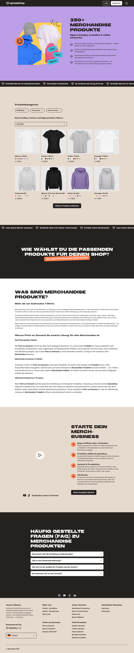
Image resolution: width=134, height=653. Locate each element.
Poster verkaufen (78, 632)
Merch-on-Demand (48, 629)
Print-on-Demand (48, 626)
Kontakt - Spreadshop (49, 608)
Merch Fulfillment (78, 617)
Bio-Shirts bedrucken (79, 635)
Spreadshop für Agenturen (81, 608)
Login (106, 3)
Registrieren (116, 3)
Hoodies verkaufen (78, 626)
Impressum (105, 608)
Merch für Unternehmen (80, 611)
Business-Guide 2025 (49, 632)
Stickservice (76, 614)
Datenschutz (106, 611)
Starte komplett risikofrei (83, 492)
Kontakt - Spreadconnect (50, 611)
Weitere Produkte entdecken (67, 206)
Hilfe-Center (46, 614)
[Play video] (40, 455)
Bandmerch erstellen (79, 638)
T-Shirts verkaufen (78, 629)
